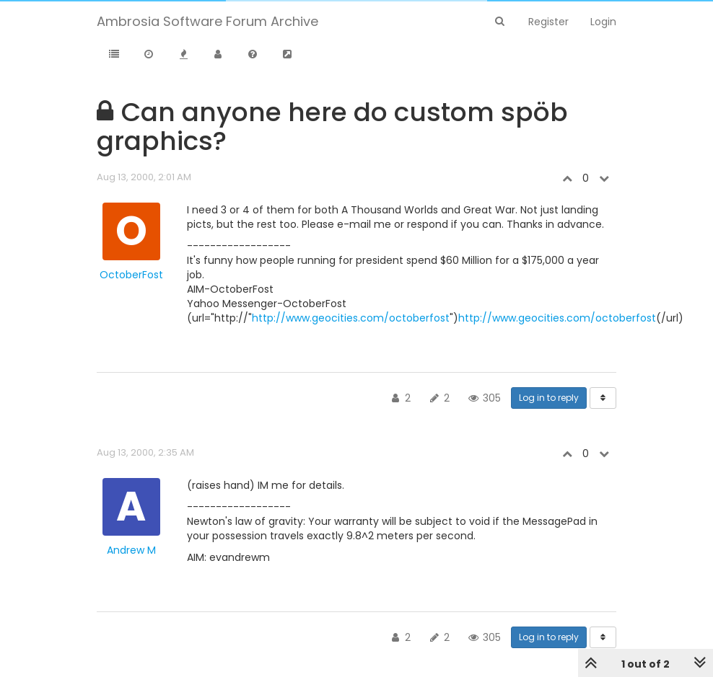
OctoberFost (131, 274)
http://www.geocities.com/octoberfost (351, 318)
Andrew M (131, 550)
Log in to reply (549, 397)
